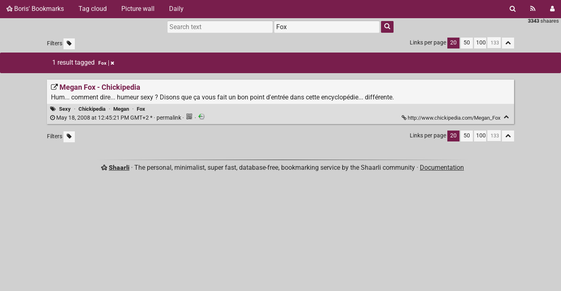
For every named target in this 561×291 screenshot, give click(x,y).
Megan (121, 109)
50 (467, 42)
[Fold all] (508, 43)
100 (481, 42)
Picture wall (138, 9)
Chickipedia (92, 109)
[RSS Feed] (533, 9)
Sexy (65, 109)
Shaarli (119, 167)
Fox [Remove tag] (106, 63)
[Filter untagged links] (69, 43)
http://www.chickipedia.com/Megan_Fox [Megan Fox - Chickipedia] (452, 118)
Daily (176, 9)
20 (453, 42)
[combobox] (326, 27)
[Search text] (220, 27)
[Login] (552, 9)
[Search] (512, 9)
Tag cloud (92, 9)
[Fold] (506, 117)
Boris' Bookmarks (35, 9)
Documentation (442, 167)
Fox (141, 109)
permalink (116, 117)
